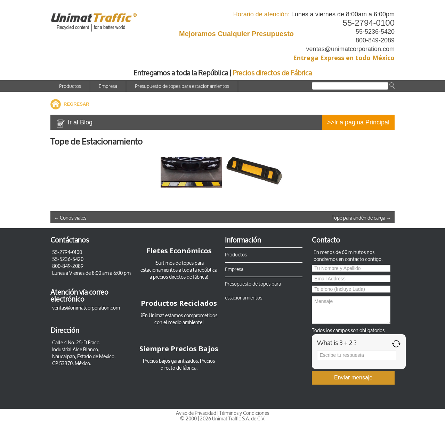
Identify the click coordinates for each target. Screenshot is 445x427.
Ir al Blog (80, 122)
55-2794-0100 (369, 22)
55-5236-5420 (375, 31)
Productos (70, 86)
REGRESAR (76, 104)
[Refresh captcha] (396, 343)
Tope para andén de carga (361, 218)
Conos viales (70, 218)
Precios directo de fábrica (188, 364)
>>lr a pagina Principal (358, 122)
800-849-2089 (375, 40)
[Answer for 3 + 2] (356, 355)
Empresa (108, 86)
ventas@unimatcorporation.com (350, 49)
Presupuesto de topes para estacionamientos (182, 86)
